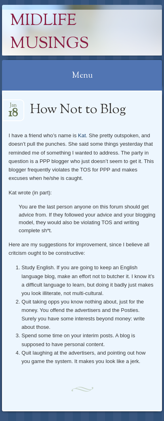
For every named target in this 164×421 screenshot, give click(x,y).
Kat (82, 135)
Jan (13, 108)
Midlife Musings (49, 33)
